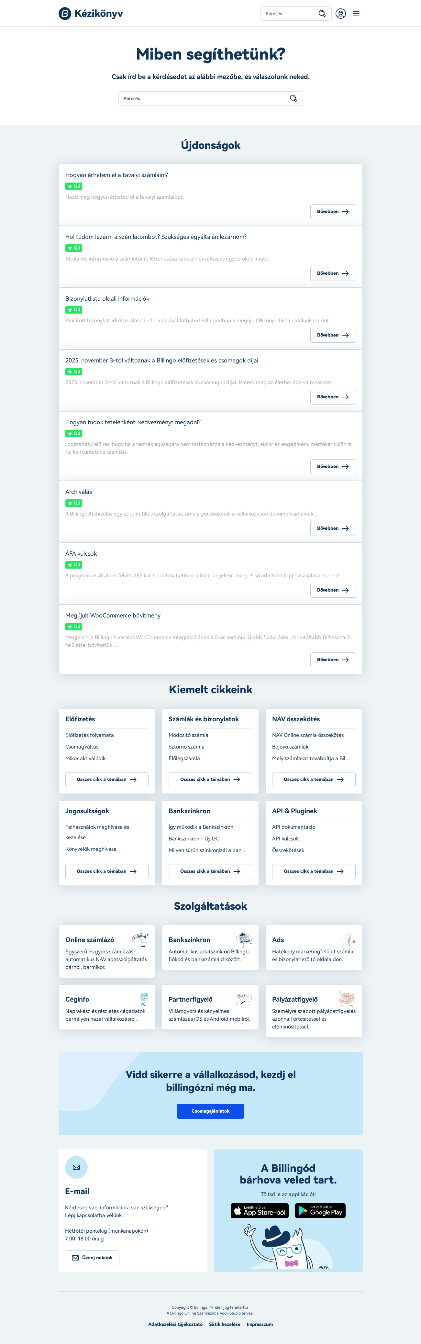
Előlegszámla (184, 758)
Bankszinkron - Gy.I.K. (194, 839)
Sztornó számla (187, 747)
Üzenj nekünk (97, 1258)
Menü (356, 13)
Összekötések (288, 850)
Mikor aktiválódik (85, 758)
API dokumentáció (293, 827)
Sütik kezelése (224, 1324)
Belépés (341, 13)
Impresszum (260, 1324)
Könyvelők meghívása (90, 849)
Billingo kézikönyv (91, 13)
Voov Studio (230, 1313)
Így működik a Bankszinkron (201, 827)
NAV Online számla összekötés (308, 735)
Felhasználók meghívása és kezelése (97, 832)
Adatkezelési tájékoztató (175, 1324)
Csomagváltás (81, 747)
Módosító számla (188, 735)
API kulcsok (285, 839)
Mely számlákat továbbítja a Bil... (310, 758)
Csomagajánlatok (210, 1111)
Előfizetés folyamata (89, 735)
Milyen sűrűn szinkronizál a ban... (207, 850)
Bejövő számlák (290, 747)
